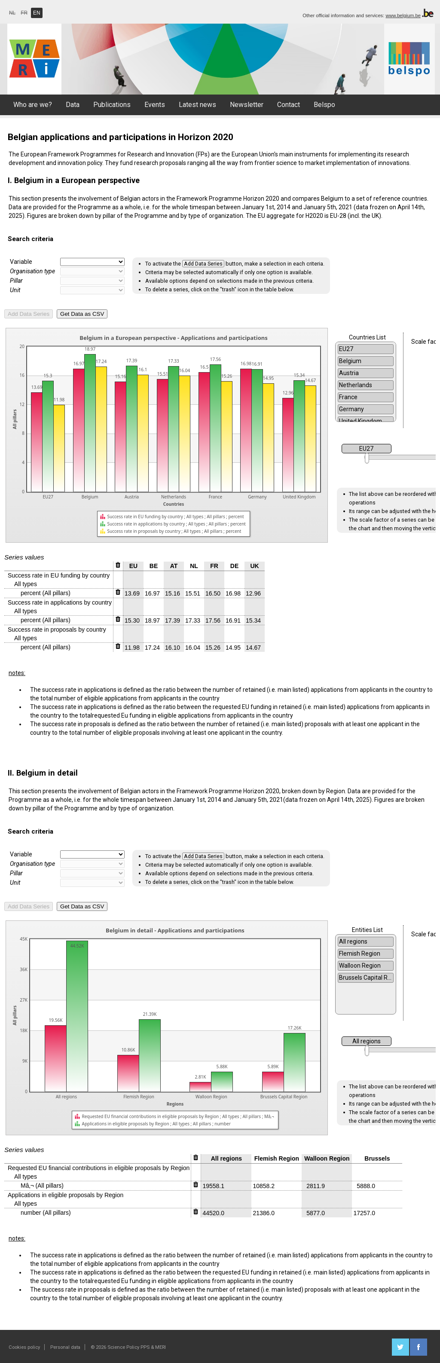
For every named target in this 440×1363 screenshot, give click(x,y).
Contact (288, 105)
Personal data (65, 1347)
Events (154, 105)
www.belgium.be (402, 15)
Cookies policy (24, 1347)
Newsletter (246, 105)
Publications (112, 105)
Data (72, 105)
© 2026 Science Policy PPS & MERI (128, 1347)
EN (36, 13)
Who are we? (32, 105)
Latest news (197, 105)
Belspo (324, 105)
